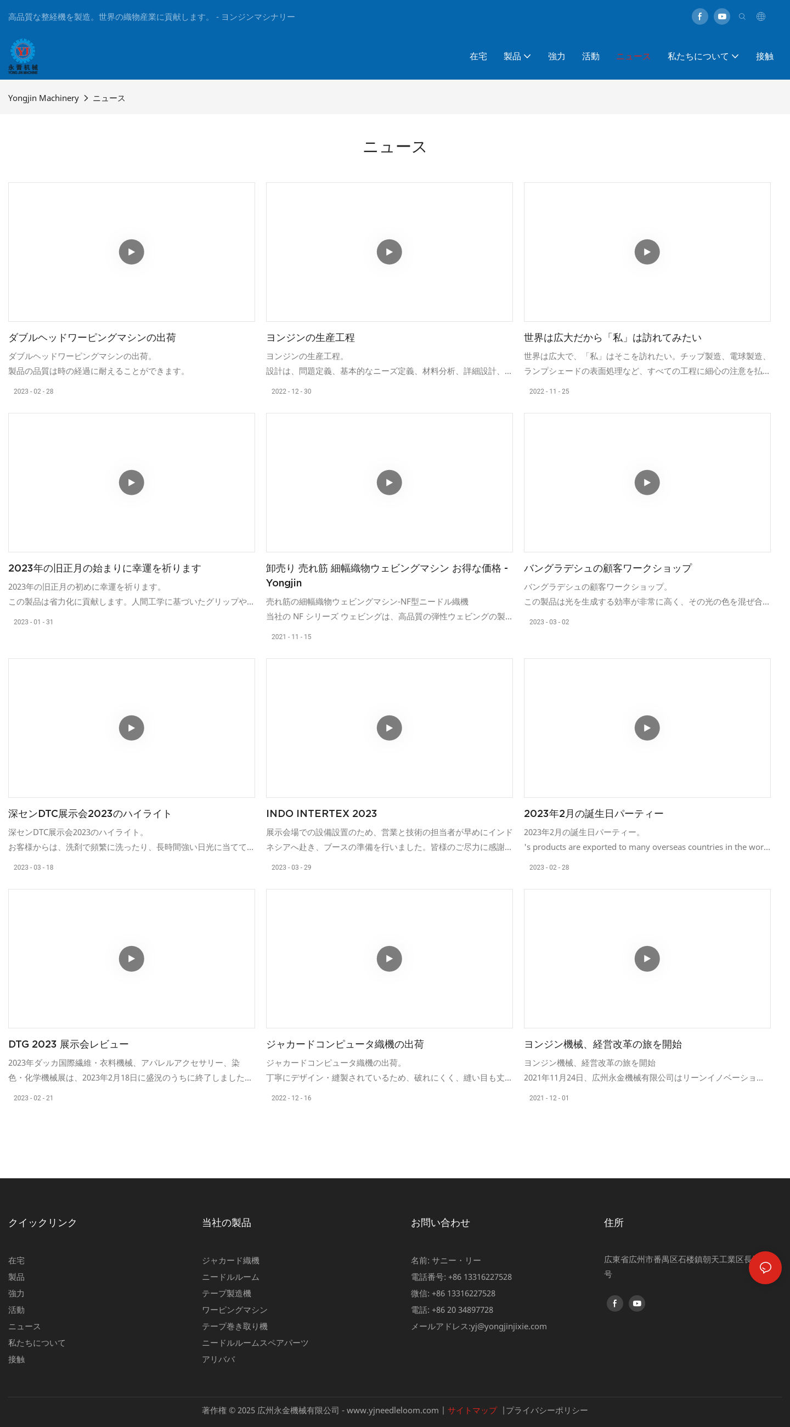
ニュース (109, 97)
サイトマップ (472, 1409)
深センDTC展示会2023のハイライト (90, 813)
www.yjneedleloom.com (393, 1409)
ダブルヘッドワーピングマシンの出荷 (92, 337)
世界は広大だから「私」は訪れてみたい (613, 337)
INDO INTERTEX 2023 (321, 813)
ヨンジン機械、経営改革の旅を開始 (603, 1044)
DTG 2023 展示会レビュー (68, 1044)
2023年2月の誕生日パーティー (594, 813)
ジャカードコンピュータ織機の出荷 (345, 1044)
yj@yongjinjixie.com (509, 1325)
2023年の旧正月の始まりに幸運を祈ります (104, 568)
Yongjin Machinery (43, 97)
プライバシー (530, 1409)
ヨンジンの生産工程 (310, 337)
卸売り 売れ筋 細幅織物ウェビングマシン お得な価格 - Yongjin (387, 575)
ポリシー (571, 1409)
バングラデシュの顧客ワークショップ (608, 568)
